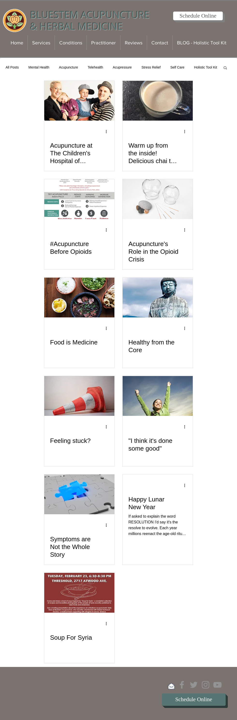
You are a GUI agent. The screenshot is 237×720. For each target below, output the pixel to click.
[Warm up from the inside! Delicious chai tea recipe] (158, 101)
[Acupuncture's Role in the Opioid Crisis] (158, 199)
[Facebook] (182, 685)
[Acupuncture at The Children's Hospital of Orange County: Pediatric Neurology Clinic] (79, 101)
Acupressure (122, 67)
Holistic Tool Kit (205, 67)
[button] (225, 68)
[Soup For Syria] (79, 593)
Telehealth (95, 67)
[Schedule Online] (198, 16)
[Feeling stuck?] (79, 396)
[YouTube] (217, 685)
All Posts (12, 67)
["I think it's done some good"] (158, 396)
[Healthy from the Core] (158, 297)
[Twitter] (194, 685)
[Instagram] (205, 685)
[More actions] (108, 131)
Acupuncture (68, 67)
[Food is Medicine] (79, 297)
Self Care (177, 67)
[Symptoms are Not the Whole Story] (79, 494)
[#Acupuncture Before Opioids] (79, 199)
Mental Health (38, 67)
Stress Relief (151, 67)
